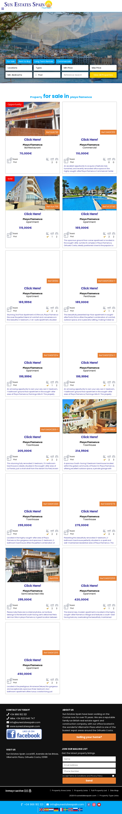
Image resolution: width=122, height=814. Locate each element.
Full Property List (99, 790)
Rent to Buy (24, 61)
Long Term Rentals (44, 61)
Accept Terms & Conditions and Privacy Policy (82, 776)
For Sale (11, 61)
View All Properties (103, 74)
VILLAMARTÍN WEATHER (33, 771)
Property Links (81, 790)
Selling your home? (89, 737)
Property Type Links (109, 795)
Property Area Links (61, 790)
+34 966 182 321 (33, 804)
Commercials (64, 61)
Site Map (114, 790)
